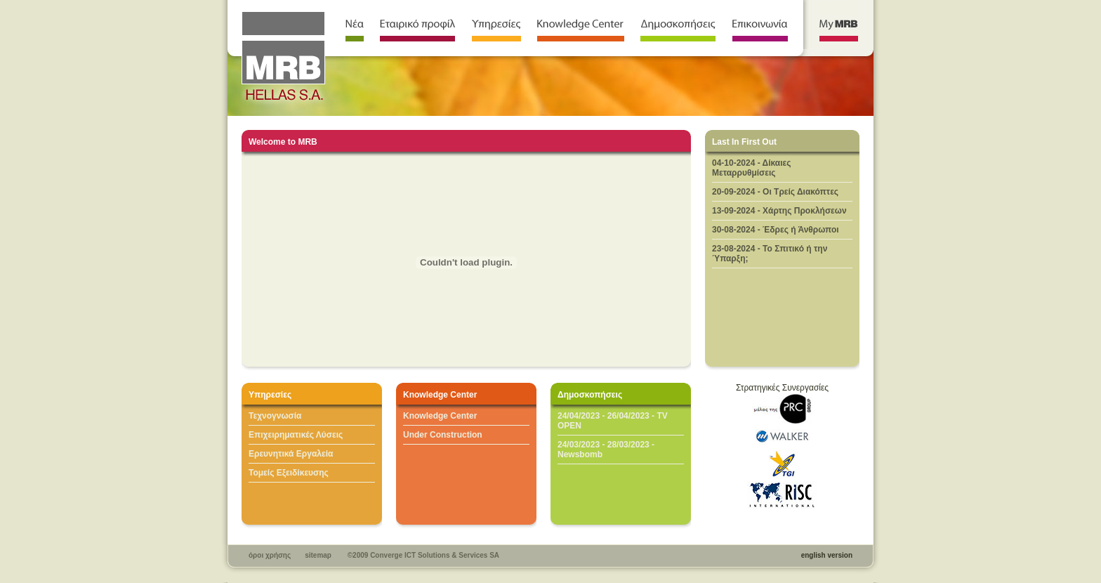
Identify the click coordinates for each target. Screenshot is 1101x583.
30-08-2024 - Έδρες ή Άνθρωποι (775, 230)
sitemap (318, 555)
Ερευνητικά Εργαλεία (291, 454)
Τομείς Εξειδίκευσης (289, 473)
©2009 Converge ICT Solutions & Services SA (423, 555)
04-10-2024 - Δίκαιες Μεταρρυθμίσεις (751, 168)
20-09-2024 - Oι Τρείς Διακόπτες (775, 192)
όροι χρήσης (270, 555)
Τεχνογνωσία (275, 416)
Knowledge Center (440, 416)
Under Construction (442, 435)
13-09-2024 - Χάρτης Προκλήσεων (779, 211)
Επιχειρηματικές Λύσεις (296, 435)
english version (826, 555)
